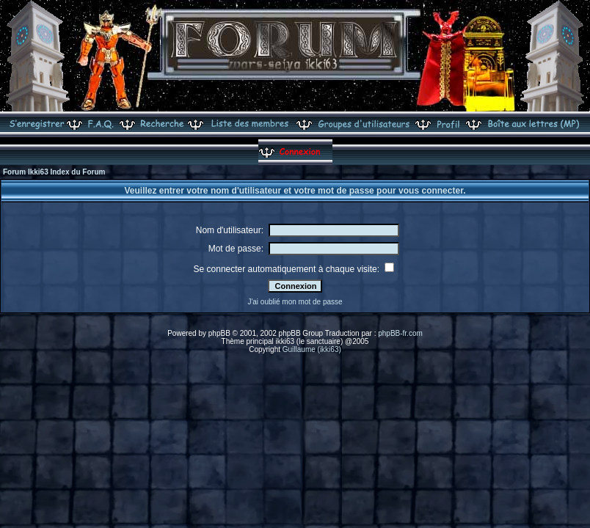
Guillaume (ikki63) (312, 349)
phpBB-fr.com (400, 333)
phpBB (219, 333)
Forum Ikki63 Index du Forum (54, 172)
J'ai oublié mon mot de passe (294, 302)
